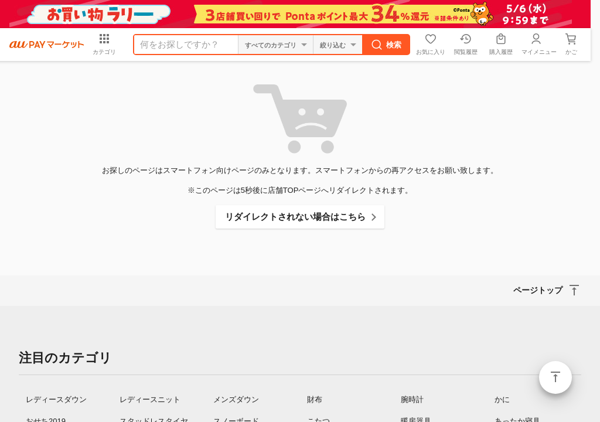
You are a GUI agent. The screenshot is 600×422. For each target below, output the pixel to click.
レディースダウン (56, 399)
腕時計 (412, 399)
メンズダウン (236, 399)
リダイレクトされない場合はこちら (295, 217)
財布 (314, 399)
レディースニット (150, 399)
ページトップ (555, 377)
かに (502, 399)
